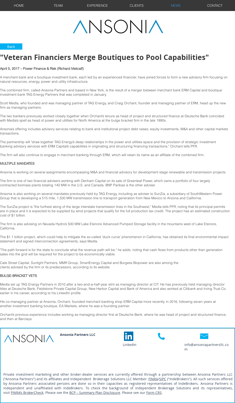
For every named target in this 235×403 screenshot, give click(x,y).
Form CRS (154, 392)
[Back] (11, 46)
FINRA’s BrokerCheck (27, 392)
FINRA (153, 379)
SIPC (162, 379)
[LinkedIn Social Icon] (128, 336)
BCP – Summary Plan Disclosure (94, 392)
